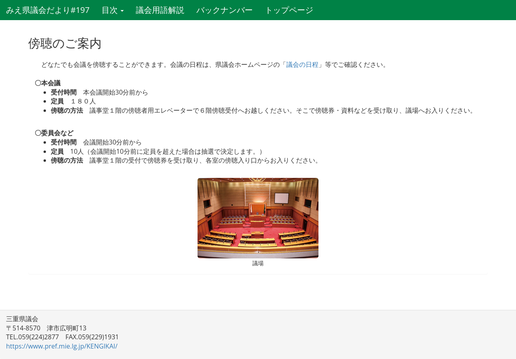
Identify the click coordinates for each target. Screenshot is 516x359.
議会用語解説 (160, 9)
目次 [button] (113, 9)
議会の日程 (302, 64)
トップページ (289, 9)
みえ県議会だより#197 (47, 9)
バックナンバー (224, 9)
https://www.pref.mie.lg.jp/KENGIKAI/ (62, 346)
